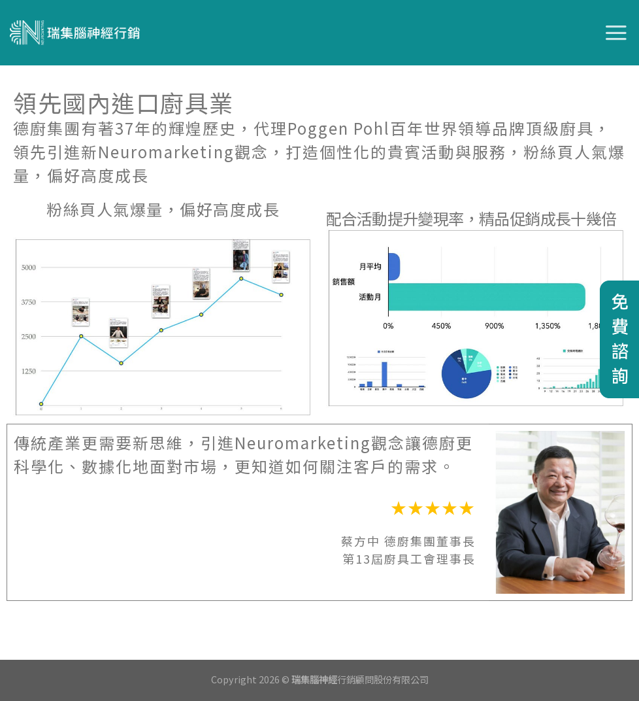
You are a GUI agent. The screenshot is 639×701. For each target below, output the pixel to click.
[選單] (617, 32)
